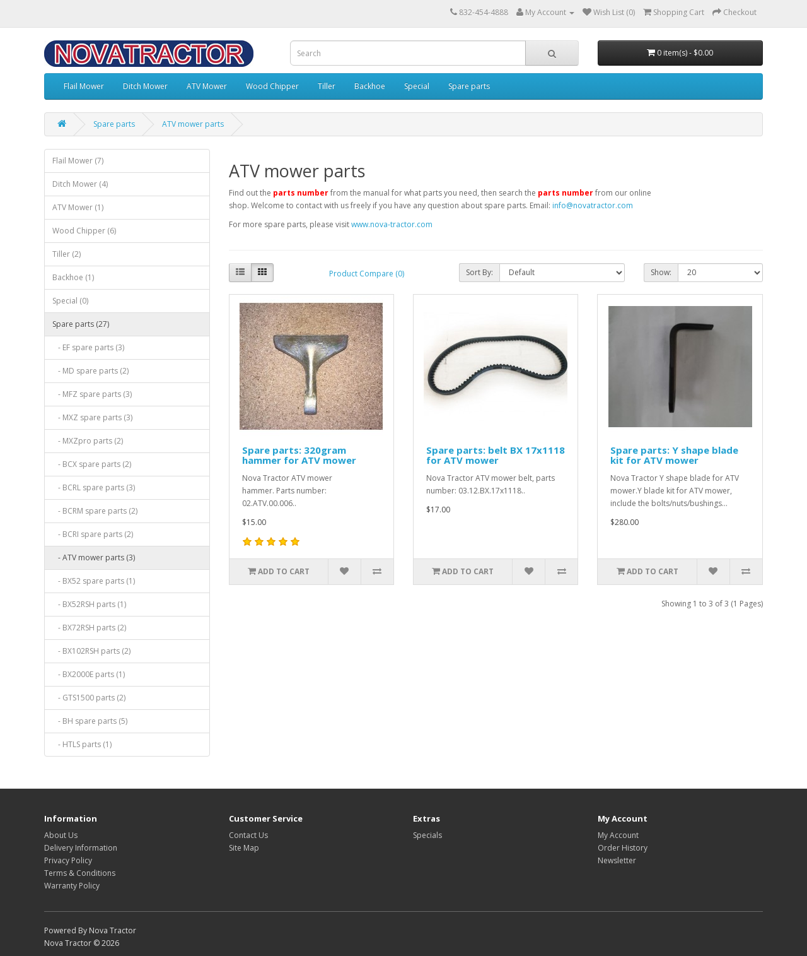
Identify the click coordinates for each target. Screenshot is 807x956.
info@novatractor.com (592, 205)
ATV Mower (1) (77, 207)
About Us (61, 835)
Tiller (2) (66, 254)
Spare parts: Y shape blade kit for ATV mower (674, 455)
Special (416, 86)
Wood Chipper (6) (84, 230)
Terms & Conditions (79, 873)
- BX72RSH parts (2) (89, 627)
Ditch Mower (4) (80, 184)
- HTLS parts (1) (82, 744)
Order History (622, 847)
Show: (661, 272)
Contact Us (248, 835)
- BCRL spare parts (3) (93, 487)
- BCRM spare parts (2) (94, 510)
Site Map (244, 847)
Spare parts (469, 86)
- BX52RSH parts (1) (89, 604)
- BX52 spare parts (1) (93, 580)
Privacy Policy (68, 860)
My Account (618, 835)
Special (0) (70, 300)
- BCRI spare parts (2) (92, 534)
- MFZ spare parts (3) (92, 394)
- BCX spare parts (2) (91, 464)
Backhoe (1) (73, 277)
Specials (427, 835)
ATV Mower (207, 86)
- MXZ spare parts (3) (92, 417)
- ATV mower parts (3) (93, 557)
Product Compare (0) (366, 273)
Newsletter (617, 860)
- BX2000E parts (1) (88, 674)
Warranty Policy (72, 885)
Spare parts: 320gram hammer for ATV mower (299, 455)
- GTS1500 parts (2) (88, 697)
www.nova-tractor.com (392, 224)
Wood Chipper (272, 86)
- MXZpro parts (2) (87, 440)
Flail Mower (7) (77, 160)
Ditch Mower (145, 86)
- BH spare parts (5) (89, 721)
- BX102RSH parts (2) (91, 651)
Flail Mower (84, 86)
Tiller (326, 86)
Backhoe (369, 86)
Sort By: (479, 272)
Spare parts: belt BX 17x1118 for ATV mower (495, 455)
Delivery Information (80, 847)
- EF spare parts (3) (88, 347)
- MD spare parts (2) (90, 370)
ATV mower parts (193, 124)
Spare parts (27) (80, 324)
